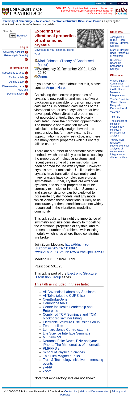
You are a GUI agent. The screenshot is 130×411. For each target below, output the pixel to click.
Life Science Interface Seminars (66, 333)
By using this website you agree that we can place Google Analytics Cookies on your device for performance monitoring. (87, 10)
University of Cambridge (17, 21)
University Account (15, 52)
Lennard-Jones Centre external (66, 329)
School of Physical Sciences (64, 352)
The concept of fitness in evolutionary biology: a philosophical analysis (118, 128)
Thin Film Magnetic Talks (61, 356)
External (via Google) (16, 57)
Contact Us (70, 391)
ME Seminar (52, 337)
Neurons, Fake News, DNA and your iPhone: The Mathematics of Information (72, 342)
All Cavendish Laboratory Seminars (69, 292)
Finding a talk (18, 77)
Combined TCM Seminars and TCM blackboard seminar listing (69, 316)
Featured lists (53, 326)
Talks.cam (42, 21)
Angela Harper (57, 87)
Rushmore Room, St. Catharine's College (116, 64)
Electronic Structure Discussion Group (76, 21)
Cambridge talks (55, 303)
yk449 (47, 367)
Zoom (42, 77)
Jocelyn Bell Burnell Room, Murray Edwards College (119, 41)
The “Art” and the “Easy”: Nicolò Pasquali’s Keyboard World (119, 104)
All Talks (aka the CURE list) (64, 295)
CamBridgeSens (55, 299)
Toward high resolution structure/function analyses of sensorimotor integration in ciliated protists (119, 148)
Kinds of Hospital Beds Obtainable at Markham (119, 53)
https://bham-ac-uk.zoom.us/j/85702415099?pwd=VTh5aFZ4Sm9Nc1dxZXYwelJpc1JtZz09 (69, 248)
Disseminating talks (15, 86)
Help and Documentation (17, 92)
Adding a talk (18, 82)
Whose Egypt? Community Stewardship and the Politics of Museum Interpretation (119, 88)
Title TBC (115, 112)
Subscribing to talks (15, 73)
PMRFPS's (51, 348)
